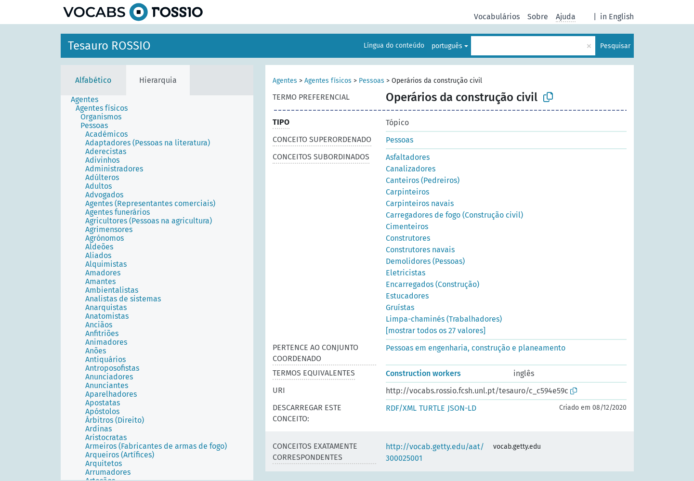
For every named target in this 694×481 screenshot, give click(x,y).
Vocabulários (497, 16)
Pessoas (371, 81)
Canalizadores (410, 168)
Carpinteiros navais (420, 203)
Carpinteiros (407, 191)
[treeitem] (88, 99)
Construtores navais (420, 249)
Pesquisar (615, 46)
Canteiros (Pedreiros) (422, 180)
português (447, 46)
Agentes (285, 81)
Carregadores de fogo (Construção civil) (454, 215)
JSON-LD (461, 408)
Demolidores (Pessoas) (425, 261)
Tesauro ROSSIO (109, 45)
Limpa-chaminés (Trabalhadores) (444, 319)
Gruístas (400, 307)
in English (617, 16)
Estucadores (407, 295)
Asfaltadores (408, 157)
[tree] (157, 287)
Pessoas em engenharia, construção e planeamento (475, 347)
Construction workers (423, 373)
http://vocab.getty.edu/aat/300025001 (435, 452)
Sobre (537, 16)
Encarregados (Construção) (432, 284)
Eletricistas (405, 272)
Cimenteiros (407, 226)
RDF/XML (401, 408)
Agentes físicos (328, 81)
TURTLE (432, 408)
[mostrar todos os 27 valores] (435, 330)
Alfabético (93, 80)
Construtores (408, 238)
